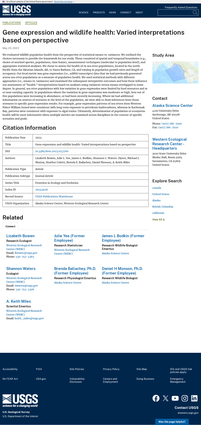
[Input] (178, 12)
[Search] (195, 12)
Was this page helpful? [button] (172, 421)
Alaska (156, 200)
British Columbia (162, 206)
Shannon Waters (20, 268)
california (158, 212)
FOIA (39, 369)
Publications (12, 22)
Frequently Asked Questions (181, 7)
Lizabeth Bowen (20, 236)
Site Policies (77, 369)
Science (84, 12)
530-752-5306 (25, 289)
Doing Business (145, 379)
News (112, 12)
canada (156, 187)
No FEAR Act (10, 379)
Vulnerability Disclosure (77, 380)
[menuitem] (84, 10)
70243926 (41, 189)
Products (99, 12)
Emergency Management (177, 380)
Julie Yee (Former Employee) (69, 238)
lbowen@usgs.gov (26, 252)
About (139, 12)
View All (158, 219)
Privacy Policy (111, 369)
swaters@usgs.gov (26, 285)
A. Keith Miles (18, 301)
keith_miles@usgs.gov (29, 318)
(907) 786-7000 (172, 123)
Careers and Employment (110, 380)
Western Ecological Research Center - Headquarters (169, 144)
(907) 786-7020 (168, 127)
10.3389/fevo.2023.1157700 (51, 151)
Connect (125, 12)
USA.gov (41, 379)
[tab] (10, 226)
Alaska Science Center (115, 253)
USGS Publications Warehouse (54, 196)
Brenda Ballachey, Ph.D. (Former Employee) (75, 270)
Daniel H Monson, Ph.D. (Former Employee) (122, 270)
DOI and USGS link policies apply (181, 371)
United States (160, 194)
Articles (31, 22)
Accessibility (10, 369)
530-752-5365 (25, 256)
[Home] (17, 15)
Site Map (141, 369)
